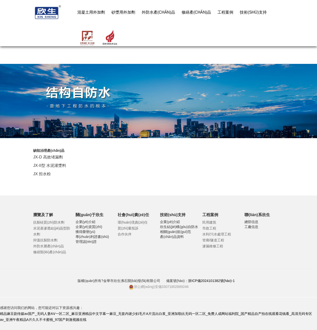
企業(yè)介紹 (85, 222)
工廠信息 (251, 227)
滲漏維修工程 (212, 246)
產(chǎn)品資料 (172, 237)
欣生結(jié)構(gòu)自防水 (179, 227)
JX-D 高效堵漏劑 (48, 157)
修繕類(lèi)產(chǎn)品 (49, 252)
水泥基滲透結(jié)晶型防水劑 (51, 231)
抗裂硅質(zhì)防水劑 (48, 222)
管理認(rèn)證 (86, 242)
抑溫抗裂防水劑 (45, 240)
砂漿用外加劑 (123, 12)
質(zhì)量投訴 (128, 228)
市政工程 (209, 228)
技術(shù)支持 (253, 12)
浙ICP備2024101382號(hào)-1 (212, 281)
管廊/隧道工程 (213, 240)
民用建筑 (209, 222)
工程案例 (225, 12)
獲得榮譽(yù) (85, 232)
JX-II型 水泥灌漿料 (49, 165)
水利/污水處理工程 (216, 234)
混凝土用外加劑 (91, 12)
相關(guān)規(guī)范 (175, 232)
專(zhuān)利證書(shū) (92, 237)
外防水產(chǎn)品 (158, 12)
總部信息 (251, 222)
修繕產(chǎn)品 (196, 12)
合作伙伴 (125, 234)
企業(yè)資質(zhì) (89, 227)
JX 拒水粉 (42, 174)
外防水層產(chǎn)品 (48, 246)
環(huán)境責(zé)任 (133, 222)
